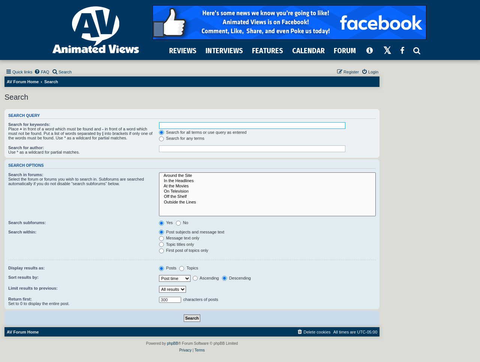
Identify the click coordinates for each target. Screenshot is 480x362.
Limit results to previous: (32, 288)
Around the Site (267, 175)
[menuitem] (41, 71)
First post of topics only (183, 250)
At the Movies (267, 186)
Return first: (20, 299)
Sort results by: (23, 277)
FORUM (345, 50)
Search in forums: (26, 174)
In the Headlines (267, 181)
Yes (166, 222)
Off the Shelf (267, 196)
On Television (267, 191)
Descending (236, 278)
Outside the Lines (267, 202)
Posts (168, 268)
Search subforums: (27, 222)
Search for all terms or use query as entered (203, 132)
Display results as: (26, 268)
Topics (188, 268)
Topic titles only (176, 244)
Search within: (22, 232)
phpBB (172, 343)
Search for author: (26, 147)
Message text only (179, 238)
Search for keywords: (29, 124)
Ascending (206, 278)
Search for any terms (181, 138)
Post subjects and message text (191, 232)
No (182, 222)
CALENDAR (308, 50)
